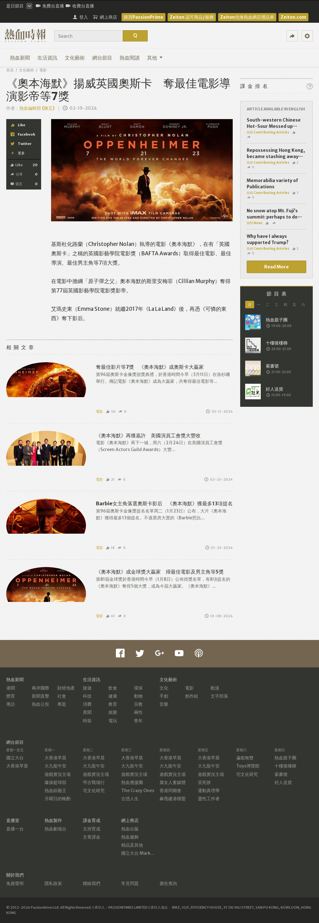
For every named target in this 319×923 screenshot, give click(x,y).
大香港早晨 (17, 766)
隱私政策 (53, 883)
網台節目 (102, 58)
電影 (43, 70)
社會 (61, 696)
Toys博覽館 (247, 766)
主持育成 (91, 829)
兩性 (138, 712)
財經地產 (66, 688)
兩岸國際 (40, 688)
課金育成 (91, 820)
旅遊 (87, 688)
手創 (164, 696)
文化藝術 (75, 58)
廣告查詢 (168, 883)
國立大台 (15, 758)
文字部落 (219, 696)
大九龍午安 (55, 766)
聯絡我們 (91, 883)
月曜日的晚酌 (58, 798)
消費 (87, 704)
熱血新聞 (20, 58)
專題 (61, 704)
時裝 (87, 720)
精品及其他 (132, 845)
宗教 (138, 704)
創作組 (191, 696)
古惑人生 (130, 798)
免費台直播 (50, 6)
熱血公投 (40, 704)
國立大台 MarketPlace (143, 853)
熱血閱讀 (130, 58)
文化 (164, 688)
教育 (112, 704)
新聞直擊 (40, 696)
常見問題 (130, 883)
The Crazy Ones (137, 790)
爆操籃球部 (55, 782)
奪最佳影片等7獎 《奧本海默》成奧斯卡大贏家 (150, 367)
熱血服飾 (130, 837)
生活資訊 (47, 58)
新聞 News (255, 223)
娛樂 (112, 712)
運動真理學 (209, 790)
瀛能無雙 (245, 758)
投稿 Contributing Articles (268, 132)
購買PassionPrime (143, 17)
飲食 (112, 688)
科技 (87, 696)
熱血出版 (130, 829)
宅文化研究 (94, 790)
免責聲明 (15, 883)
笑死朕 (204, 782)
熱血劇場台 (55, 829)
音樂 (164, 704)
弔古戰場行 (94, 782)
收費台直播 (80, 6)
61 (110, 616)
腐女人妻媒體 (173, 782)
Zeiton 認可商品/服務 (192, 17)
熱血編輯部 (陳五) (37, 108)
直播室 (12, 820)
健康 (112, 696)
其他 (155, 58)
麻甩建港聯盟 (173, 798)
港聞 (10, 688)
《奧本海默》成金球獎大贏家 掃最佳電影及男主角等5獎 (160, 572)
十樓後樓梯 (285, 766)
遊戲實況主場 (58, 774)
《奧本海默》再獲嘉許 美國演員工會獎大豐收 (148, 435)
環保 (138, 688)
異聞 (87, 712)
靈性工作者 (209, 798)
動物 (138, 696)
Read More (276, 267)
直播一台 (15, 829)
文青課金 (91, 837)
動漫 (215, 688)
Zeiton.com (293, 17)
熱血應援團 (132, 782)
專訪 (10, 704)
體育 (10, 696)
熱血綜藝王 (55, 790)
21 (110, 479)
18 (110, 548)
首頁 (10, 70)
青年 (138, 720)
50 (111, 411)
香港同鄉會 (170, 790)
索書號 (281, 774)
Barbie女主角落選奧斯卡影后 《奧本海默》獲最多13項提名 (164, 503)
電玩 (112, 720)
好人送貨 (283, 782)
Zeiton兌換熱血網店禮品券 (247, 17)
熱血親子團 (285, 758)
